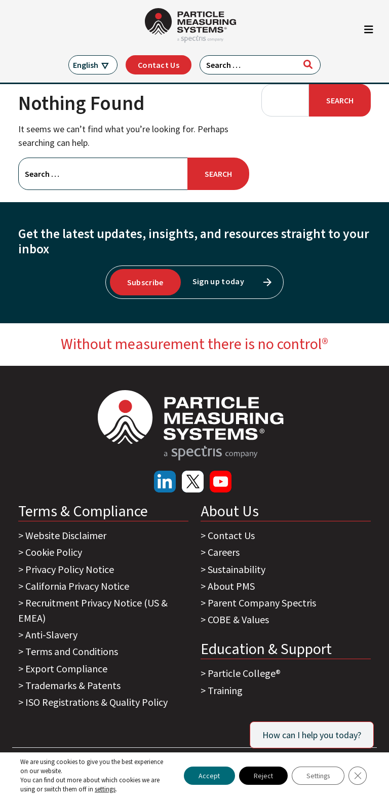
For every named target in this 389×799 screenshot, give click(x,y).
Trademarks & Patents (73, 685)
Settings (316, 775)
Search (340, 100)
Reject (259, 775)
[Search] (308, 64)
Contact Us (158, 65)
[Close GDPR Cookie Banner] (357, 776)
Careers (224, 552)
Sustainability (236, 569)
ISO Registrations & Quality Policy (96, 702)
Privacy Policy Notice (69, 569)
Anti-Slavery (51, 634)
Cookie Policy (53, 552)
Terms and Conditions (71, 651)
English (85, 65)
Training (225, 690)
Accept (204, 775)
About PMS (231, 586)
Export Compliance (66, 668)
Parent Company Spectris (262, 602)
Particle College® (244, 673)
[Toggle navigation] (369, 32)
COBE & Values (238, 619)
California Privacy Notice (77, 586)
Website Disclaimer (65, 535)
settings (105, 789)
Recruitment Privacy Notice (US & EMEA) (93, 610)
